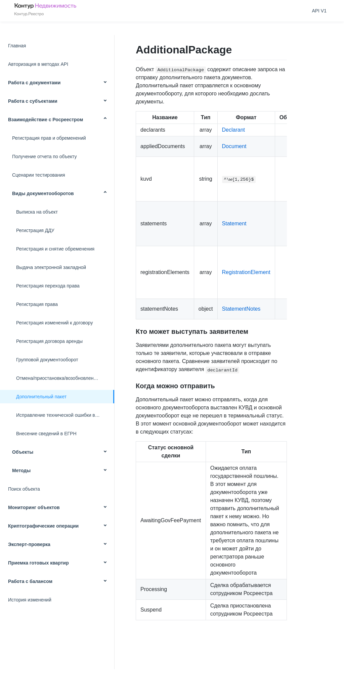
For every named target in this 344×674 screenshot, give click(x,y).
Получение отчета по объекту (44, 156)
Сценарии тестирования (38, 175)
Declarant (233, 130)
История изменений (29, 599)
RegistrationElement (246, 272)
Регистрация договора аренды (49, 341)
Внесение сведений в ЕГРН (46, 433)
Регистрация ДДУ (35, 230)
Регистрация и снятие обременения (55, 249)
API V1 (319, 10)
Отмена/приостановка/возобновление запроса (65, 378)
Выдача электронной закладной (51, 267)
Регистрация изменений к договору (54, 322)
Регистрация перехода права (48, 285)
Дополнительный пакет (41, 396)
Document (234, 146)
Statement (234, 223)
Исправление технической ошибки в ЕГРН (62, 415)
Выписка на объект (37, 212)
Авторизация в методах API (38, 64)
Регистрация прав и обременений (49, 138)
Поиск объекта (24, 489)
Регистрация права (37, 304)
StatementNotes (241, 309)
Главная (17, 45)
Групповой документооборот (47, 359)
